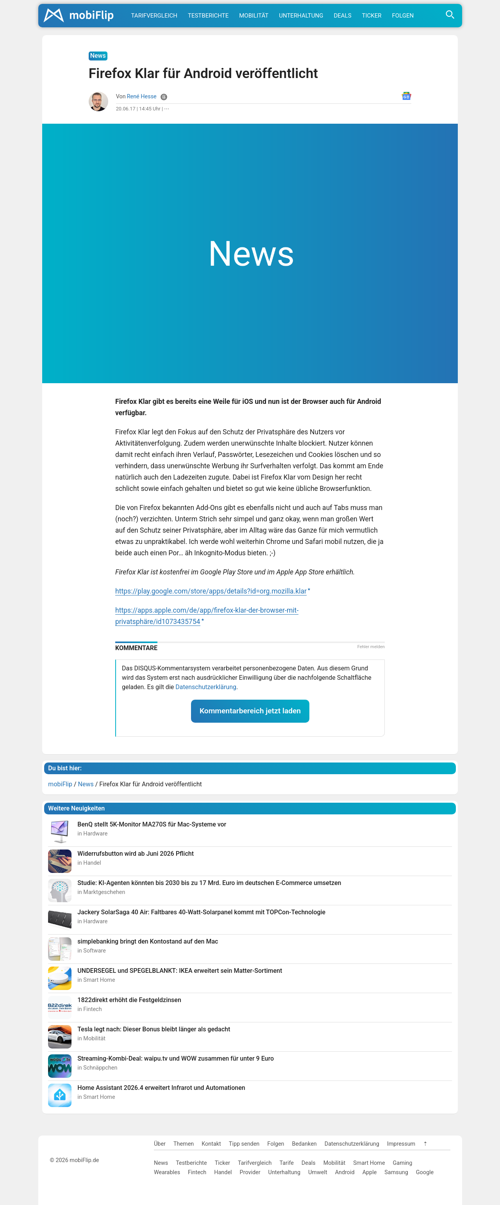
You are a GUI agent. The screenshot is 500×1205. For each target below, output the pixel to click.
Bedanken (304, 1144)
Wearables (167, 1172)
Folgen (403, 15)
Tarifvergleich (154, 15)
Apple (369, 1172)
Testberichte (208, 15)
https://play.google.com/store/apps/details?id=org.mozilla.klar (211, 591)
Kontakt (211, 1144)
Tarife (286, 1163)
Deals (342, 15)
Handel (223, 1172)
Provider (250, 1172)
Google (425, 1172)
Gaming (402, 1163)
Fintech (197, 1172)
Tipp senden (244, 1144)
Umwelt (317, 1172)
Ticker (372, 15)
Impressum (401, 1144)
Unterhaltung (301, 15)
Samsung (396, 1172)
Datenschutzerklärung (205, 687)
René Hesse (142, 96)
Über (160, 1144)
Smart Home (369, 1163)
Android (345, 1172)
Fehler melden (371, 646)
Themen (183, 1144)
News (161, 1163)
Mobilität (253, 15)
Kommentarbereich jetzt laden (250, 710)
